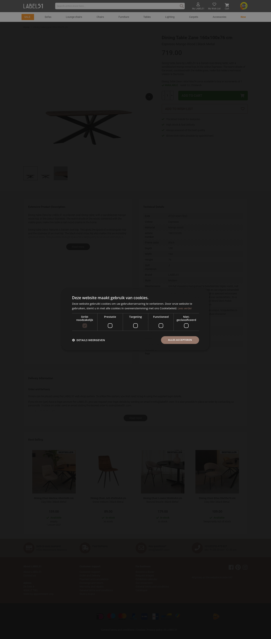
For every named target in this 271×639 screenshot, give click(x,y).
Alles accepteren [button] (179, 340)
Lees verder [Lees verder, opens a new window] (185, 308)
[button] (88, 340)
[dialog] (135, 319)
